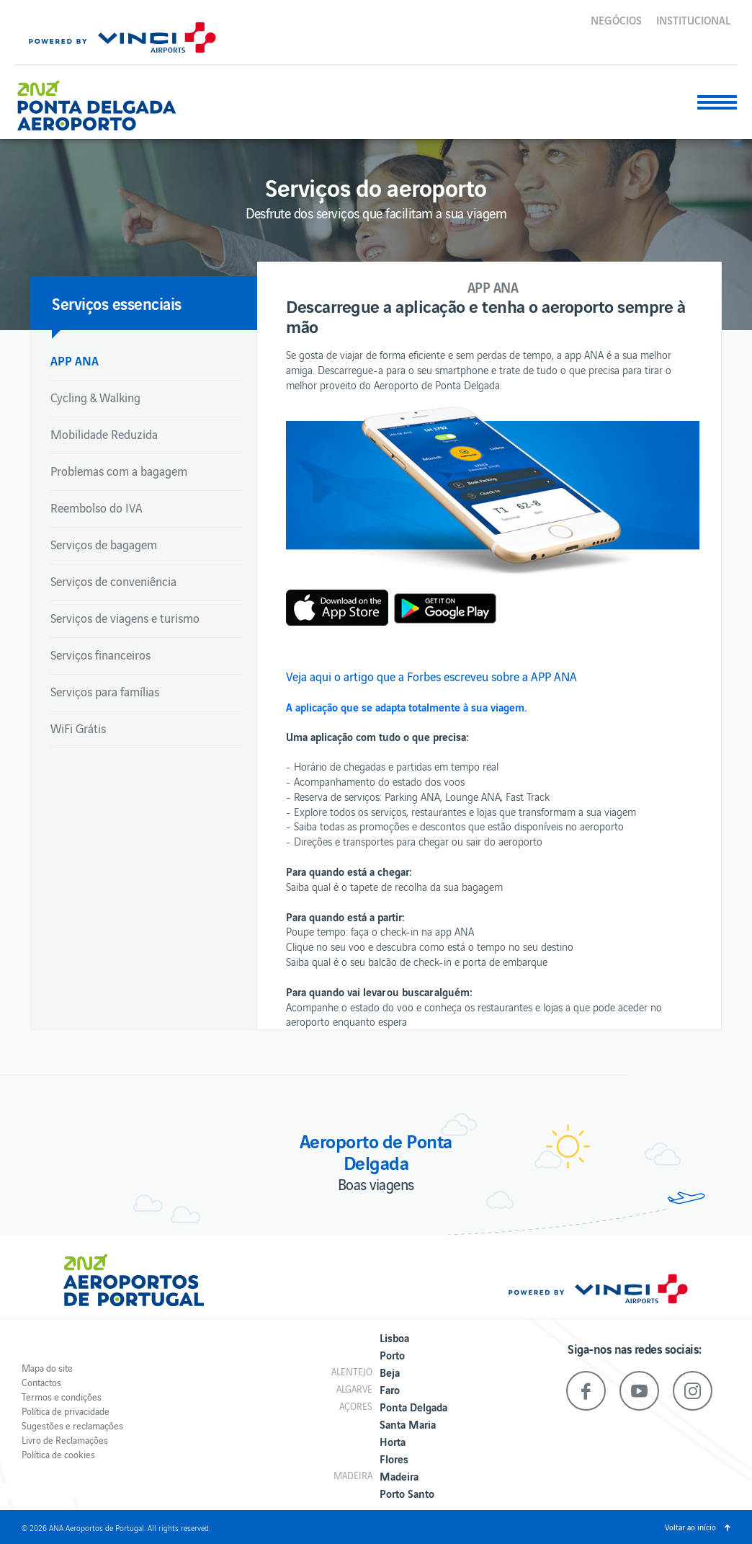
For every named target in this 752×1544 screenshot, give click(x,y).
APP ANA (74, 360)
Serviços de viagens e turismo (125, 617)
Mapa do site (47, 1368)
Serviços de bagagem (103, 544)
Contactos (41, 1382)
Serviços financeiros (100, 654)
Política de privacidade (65, 1411)
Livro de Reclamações (65, 1440)
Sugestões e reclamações (72, 1425)
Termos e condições (62, 1396)
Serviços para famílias (104, 691)
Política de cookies (58, 1454)
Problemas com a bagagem (118, 470)
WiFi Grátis (78, 728)
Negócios (616, 19)
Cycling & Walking (95, 397)
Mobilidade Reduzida (104, 434)
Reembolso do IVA (96, 507)
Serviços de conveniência (113, 581)
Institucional (693, 19)
